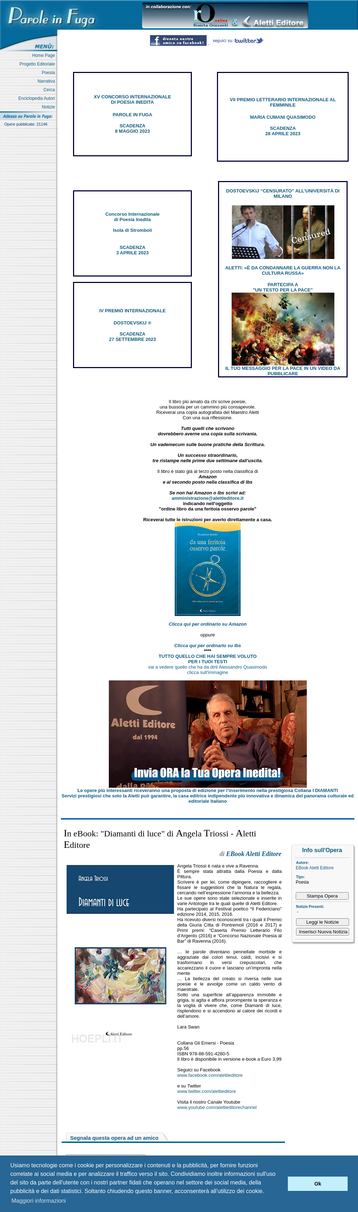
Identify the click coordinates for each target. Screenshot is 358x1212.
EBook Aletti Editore (315, 867)
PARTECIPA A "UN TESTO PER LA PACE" (283, 287)
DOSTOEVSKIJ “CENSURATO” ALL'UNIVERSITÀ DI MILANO (283, 193)
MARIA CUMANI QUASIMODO (283, 117)
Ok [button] (317, 1184)
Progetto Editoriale (38, 64)
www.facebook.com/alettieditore (210, 1075)
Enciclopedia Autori (37, 98)
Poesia (49, 72)
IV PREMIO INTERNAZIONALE (132, 310)
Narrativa (47, 81)
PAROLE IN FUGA (132, 114)
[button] (280, 1184)
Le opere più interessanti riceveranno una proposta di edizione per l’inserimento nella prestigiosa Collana (207, 790)
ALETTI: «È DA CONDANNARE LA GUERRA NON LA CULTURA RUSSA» (282, 270)
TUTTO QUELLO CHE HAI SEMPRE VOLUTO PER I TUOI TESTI (208, 659)
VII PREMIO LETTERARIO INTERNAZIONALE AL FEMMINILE (283, 102)
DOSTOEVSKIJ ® (132, 323)
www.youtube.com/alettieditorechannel (217, 1107)
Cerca (50, 89)
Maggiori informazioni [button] (38, 1201)
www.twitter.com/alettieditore (206, 1091)
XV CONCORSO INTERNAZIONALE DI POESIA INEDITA (132, 99)
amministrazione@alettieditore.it (208, 498)
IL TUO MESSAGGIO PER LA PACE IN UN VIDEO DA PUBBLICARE (282, 371)
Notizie (49, 106)
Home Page (44, 55)
